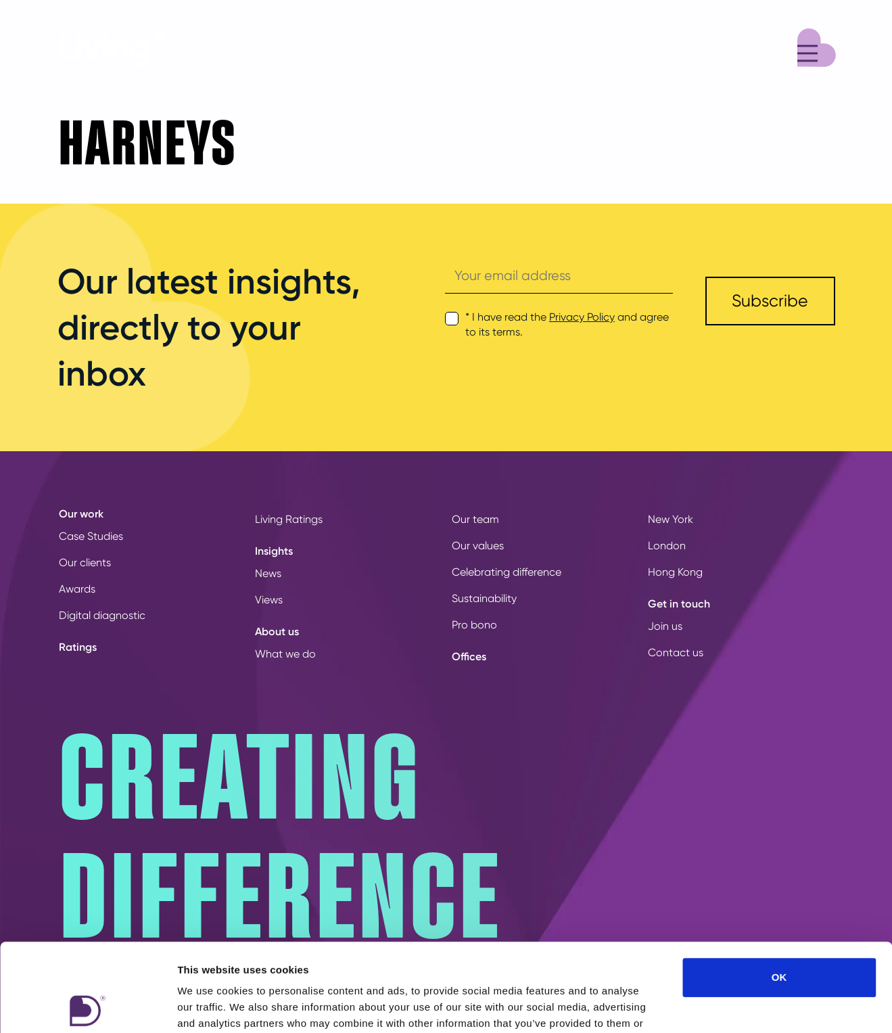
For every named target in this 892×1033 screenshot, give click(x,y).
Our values (478, 545)
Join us (665, 626)
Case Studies (91, 536)
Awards (77, 588)
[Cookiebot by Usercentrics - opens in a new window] (87, 1006)
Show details (709, 1006)
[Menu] (816, 46)
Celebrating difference (506, 572)
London (667, 545)
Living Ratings (289, 519)
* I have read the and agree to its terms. (567, 324)
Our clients (85, 562)
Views (269, 599)
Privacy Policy (582, 317)
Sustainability (484, 598)
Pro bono (474, 624)
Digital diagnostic (102, 615)
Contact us (675, 652)
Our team (475, 519)
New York (670, 519)
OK (779, 889)
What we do (285, 653)
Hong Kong (675, 572)
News (268, 573)
